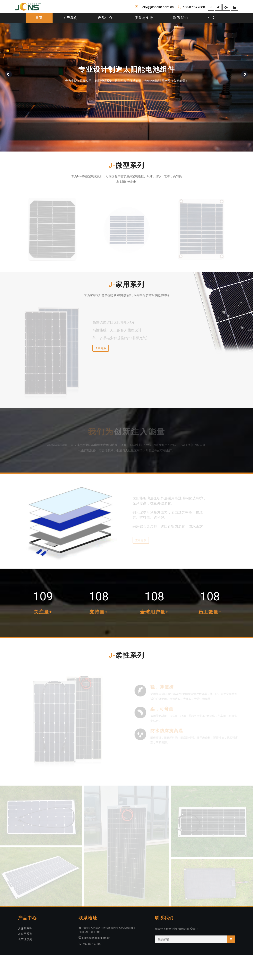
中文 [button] (213, 18)
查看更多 (100, 348)
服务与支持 (144, 18)
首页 (39, 18)
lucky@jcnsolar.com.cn (157, 7)
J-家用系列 (25, 934)
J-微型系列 (25, 928)
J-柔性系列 (25, 939)
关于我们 (70, 18)
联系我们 (180, 18)
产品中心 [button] (106, 18)
